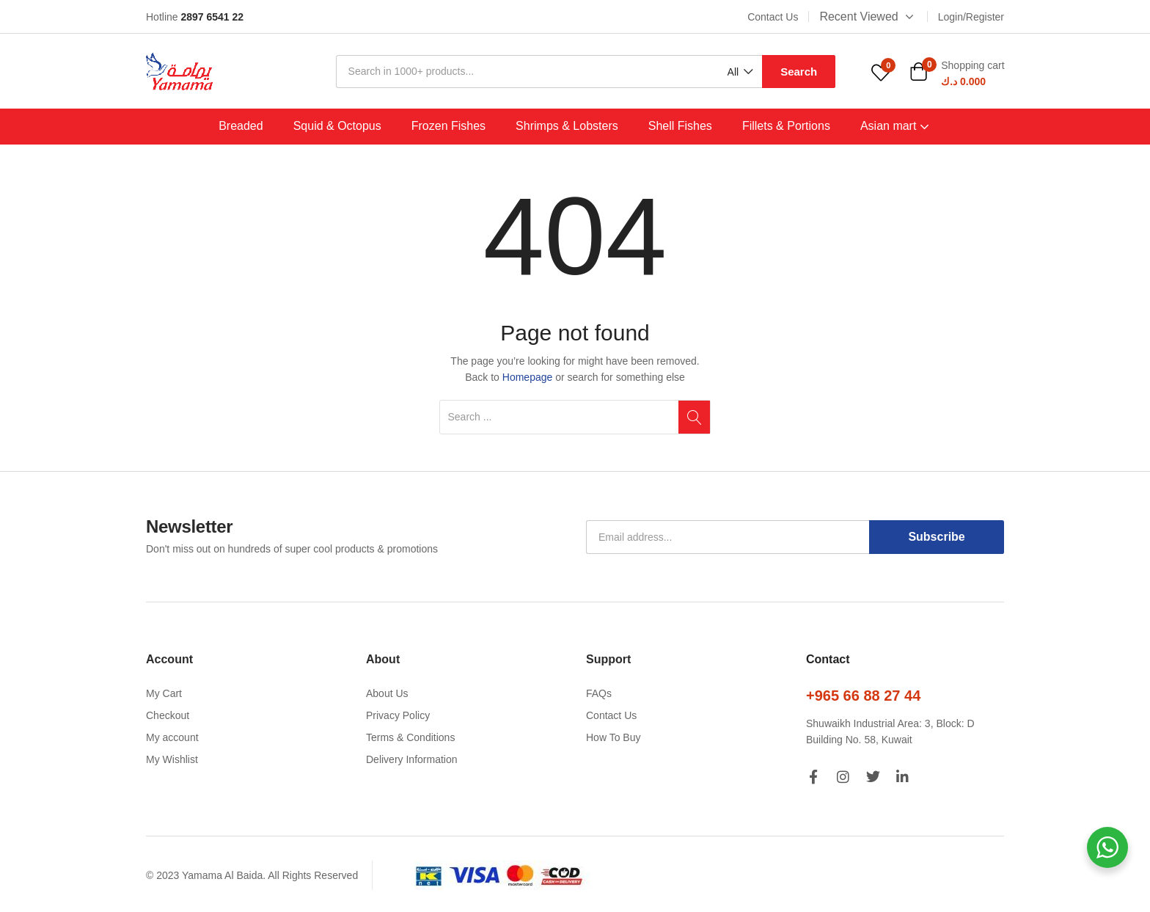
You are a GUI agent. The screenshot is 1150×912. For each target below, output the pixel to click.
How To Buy (613, 737)
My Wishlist (172, 759)
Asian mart (896, 126)
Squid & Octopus (337, 126)
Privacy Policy (398, 715)
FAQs (599, 693)
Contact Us (611, 715)
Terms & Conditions (410, 737)
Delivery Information (412, 759)
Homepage (527, 377)
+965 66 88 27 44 (863, 695)
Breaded (241, 126)
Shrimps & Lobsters (567, 126)
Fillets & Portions (786, 126)
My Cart (164, 693)
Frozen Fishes (448, 126)
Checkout (167, 715)
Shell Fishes (680, 126)
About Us (387, 693)
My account (172, 737)
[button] (740, 72)
